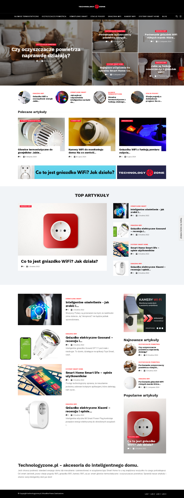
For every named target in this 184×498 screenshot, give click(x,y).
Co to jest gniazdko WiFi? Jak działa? (59, 261)
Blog (164, 16)
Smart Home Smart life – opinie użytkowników (145, 249)
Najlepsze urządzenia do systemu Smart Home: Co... (115, 69)
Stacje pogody (98, 16)
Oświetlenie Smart (79, 16)
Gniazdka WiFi (114, 16)
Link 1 (147, 494)
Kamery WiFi (130, 16)
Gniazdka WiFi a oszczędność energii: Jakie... (43, 98)
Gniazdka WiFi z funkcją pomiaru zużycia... (139, 151)
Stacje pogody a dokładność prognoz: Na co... (154, 98)
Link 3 (158, 494)
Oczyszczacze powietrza (54, 16)
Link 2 (153, 494)
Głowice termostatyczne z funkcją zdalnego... (117, 99)
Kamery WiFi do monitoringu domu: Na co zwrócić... (86, 151)
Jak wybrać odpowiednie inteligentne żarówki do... (80, 98)
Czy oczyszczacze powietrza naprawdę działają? (46, 52)
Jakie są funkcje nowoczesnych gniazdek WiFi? (161, 69)
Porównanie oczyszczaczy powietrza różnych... (115, 36)
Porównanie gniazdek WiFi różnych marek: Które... (161, 36)
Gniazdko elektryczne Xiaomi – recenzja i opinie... (148, 268)
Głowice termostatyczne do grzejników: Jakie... (35, 151)
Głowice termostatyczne (26, 16)
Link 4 (164, 494)
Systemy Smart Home (149, 16)
